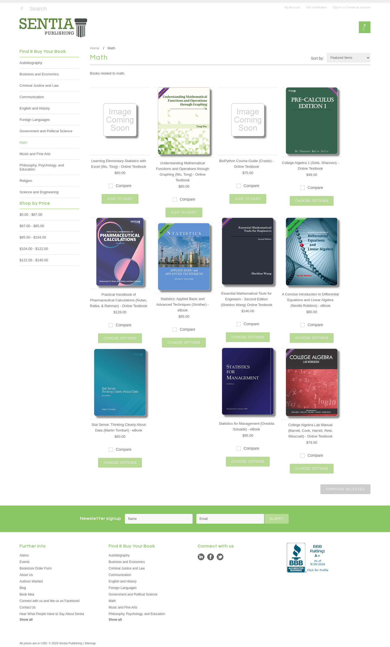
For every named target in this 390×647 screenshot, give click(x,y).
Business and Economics (39, 74)
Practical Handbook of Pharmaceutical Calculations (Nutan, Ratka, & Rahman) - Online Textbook (118, 300)
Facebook (210, 556)
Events (25, 561)
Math (23, 142)
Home (94, 48)
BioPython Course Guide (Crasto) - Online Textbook (246, 164)
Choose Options (311, 201)
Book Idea (27, 594)
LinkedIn (201, 556)
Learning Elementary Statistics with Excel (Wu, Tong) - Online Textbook (118, 164)
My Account (292, 7)
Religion (26, 181)
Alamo (24, 555)
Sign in (337, 7)
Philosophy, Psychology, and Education (42, 167)
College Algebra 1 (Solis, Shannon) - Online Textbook (310, 165)
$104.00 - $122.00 (34, 249)
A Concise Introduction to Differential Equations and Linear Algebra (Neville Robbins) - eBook (310, 300)
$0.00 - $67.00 (31, 215)
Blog (23, 587)
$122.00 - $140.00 (34, 260)
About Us (26, 574)
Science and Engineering (39, 192)
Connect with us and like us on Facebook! (50, 600)
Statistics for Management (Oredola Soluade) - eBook (246, 426)
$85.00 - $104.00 (33, 237)
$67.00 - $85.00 (32, 226)
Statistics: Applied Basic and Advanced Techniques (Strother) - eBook (182, 304)
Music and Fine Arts (35, 154)
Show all (26, 619)
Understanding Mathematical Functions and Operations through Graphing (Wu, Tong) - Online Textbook (182, 171)
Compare (124, 186)
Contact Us (27, 607)
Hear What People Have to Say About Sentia (52, 613)
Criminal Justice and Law (39, 85)
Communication (32, 97)
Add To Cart (120, 199)
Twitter (220, 556)
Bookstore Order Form (36, 568)
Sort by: (317, 58)
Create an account (358, 7)
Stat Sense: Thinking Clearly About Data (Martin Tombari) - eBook (119, 427)
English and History (35, 108)
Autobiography (31, 63)
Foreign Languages (35, 120)
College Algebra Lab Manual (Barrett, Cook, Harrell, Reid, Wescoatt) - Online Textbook (310, 430)
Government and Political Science (46, 131)
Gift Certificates (316, 7)
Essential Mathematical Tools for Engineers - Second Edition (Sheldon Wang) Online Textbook (246, 299)
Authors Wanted (31, 581)
